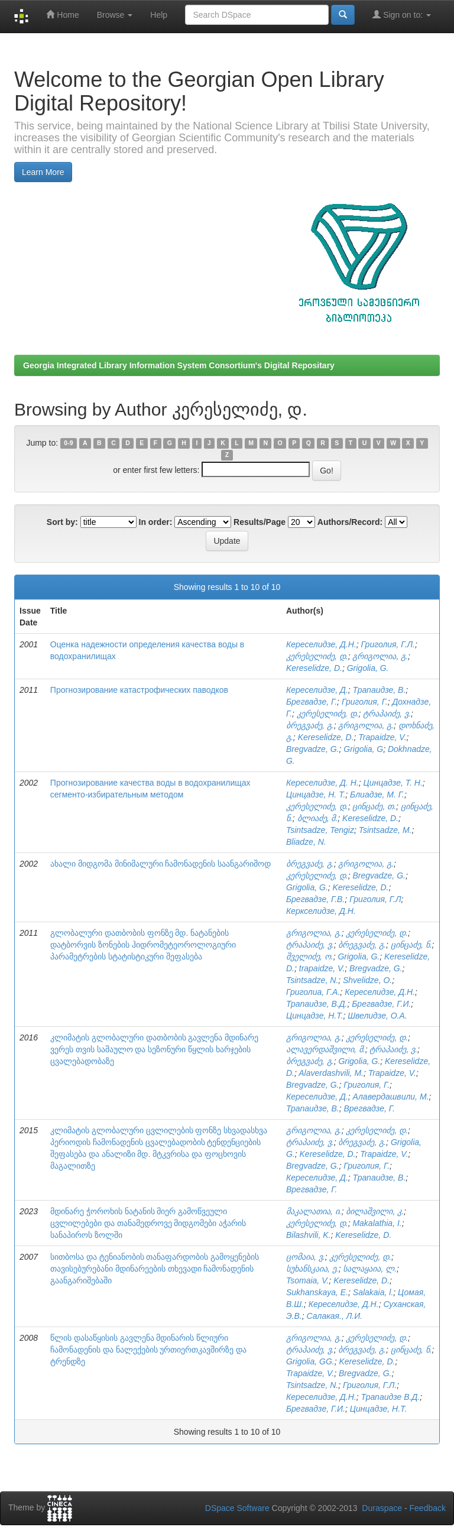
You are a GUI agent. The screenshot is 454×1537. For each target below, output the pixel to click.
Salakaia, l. (373, 1292)
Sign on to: (401, 14)
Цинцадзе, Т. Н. (393, 782)
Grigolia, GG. (310, 1361)
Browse (115, 15)
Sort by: (62, 522)
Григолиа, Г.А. (313, 992)
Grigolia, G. (368, 668)
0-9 (68, 443)
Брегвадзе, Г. (311, 701)
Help (158, 15)
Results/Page (260, 522)
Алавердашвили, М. (391, 1096)
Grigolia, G (363, 749)
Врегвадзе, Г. (369, 1108)
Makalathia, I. (376, 1223)
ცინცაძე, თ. (374, 806)
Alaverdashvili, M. (331, 1073)
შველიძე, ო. (309, 956)
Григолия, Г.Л (375, 899)
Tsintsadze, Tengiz (320, 830)
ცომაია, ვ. (305, 1257)
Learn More (43, 172)
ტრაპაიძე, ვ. (387, 713)
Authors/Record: (349, 522)
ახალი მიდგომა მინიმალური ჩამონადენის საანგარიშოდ (160, 863)
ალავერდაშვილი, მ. (325, 1049)
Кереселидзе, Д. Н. (322, 782)
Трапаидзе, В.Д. (317, 1004)
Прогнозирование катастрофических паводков (139, 690)
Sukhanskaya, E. (317, 1292)
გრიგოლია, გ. (380, 656)
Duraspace (382, 1508)
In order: (156, 522)
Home (62, 14)
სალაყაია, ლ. (370, 1268)
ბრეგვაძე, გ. (310, 725)
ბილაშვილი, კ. (375, 1211)
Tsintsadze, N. (312, 980)
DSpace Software (237, 1508)
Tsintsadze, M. (385, 830)
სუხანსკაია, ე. (312, 1268)
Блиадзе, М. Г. (377, 794)
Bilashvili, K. (308, 1235)
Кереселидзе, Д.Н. (321, 644)
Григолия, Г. (365, 701)
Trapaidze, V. (382, 737)
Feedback (428, 1508)
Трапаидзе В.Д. (390, 1397)
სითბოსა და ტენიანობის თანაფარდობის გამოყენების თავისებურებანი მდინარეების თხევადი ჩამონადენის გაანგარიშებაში (155, 1268)
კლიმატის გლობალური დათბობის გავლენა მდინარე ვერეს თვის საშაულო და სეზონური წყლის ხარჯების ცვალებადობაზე (154, 1049)
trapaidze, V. (322, 968)
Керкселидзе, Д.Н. (321, 911)
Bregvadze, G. (312, 749)
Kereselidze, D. (314, 668)
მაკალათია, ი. (314, 1211)
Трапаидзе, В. (379, 690)
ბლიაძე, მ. (317, 818)
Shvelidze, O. (367, 980)
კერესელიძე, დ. (317, 656)
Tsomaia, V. (307, 1280)
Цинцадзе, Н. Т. (315, 794)
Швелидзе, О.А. (377, 1015)
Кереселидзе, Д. (317, 690)
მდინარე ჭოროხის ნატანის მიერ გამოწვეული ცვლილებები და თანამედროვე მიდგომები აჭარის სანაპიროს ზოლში (148, 1223)
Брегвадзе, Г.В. (315, 899)
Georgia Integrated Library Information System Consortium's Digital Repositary (179, 365)
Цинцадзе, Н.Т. (314, 1015)
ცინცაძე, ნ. (411, 944)
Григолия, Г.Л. (388, 644)
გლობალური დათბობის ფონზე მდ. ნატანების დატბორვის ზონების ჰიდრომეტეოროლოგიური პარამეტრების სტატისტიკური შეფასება (143, 944)
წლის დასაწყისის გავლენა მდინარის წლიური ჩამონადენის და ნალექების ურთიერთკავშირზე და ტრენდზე (148, 1349)
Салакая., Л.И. (335, 1316)
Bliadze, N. (306, 842)
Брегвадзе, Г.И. (381, 1004)
